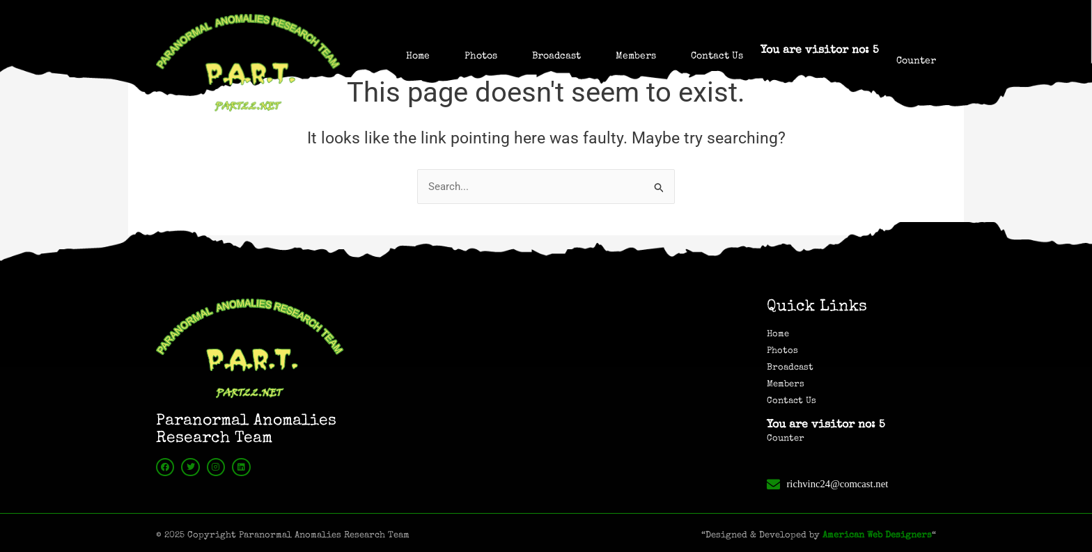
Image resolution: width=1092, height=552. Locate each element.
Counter (916, 61)
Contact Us (717, 56)
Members (636, 56)
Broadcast (556, 56)
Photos (481, 56)
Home (418, 56)
